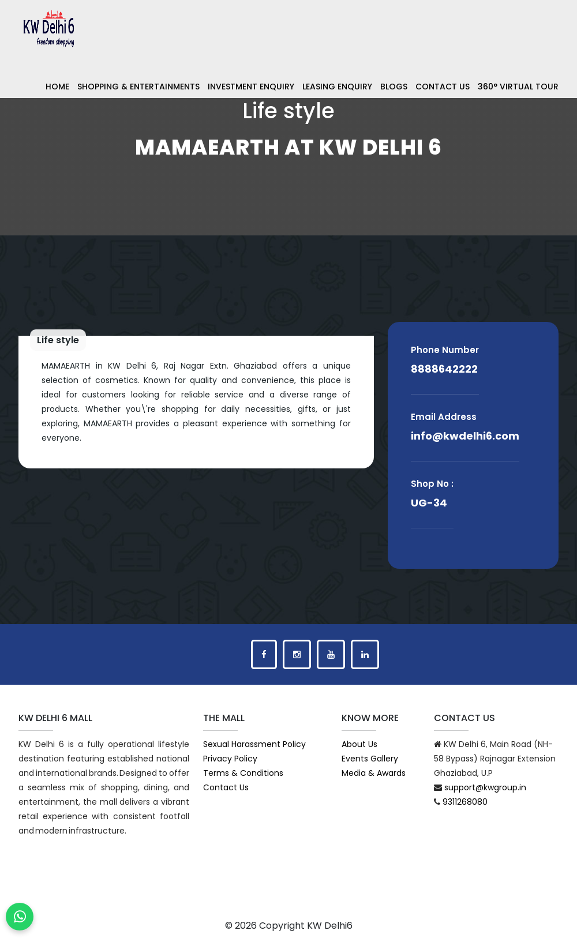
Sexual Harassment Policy (254, 744)
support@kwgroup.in (485, 787)
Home (57, 86)
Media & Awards (374, 773)
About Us (359, 744)
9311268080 (465, 802)
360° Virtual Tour (518, 86)
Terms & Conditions (243, 773)
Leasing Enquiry (337, 86)
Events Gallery (370, 758)
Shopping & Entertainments (138, 86)
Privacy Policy (230, 758)
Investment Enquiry (251, 86)
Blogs (393, 86)
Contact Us (442, 86)
